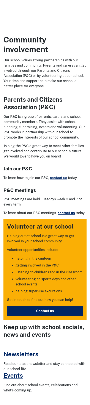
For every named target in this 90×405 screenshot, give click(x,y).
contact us (58, 178)
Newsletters (20, 354)
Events (13, 375)
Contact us (45, 311)
